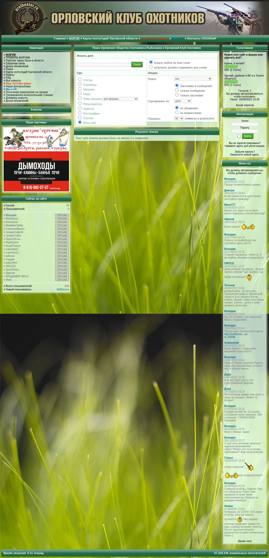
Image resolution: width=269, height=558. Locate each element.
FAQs (84, 94)
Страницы (87, 84)
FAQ (8, 77)
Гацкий (10, 259)
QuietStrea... (13, 269)
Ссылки (85, 118)
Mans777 (229, 204)
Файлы (10, 74)
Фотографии (89, 113)
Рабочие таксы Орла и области (25, 60)
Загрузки (86, 89)
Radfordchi (12, 242)
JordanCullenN (14, 232)
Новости (86, 108)
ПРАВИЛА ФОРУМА (18, 57)
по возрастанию (188, 112)
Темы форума (90, 98)
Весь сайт (87, 122)
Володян (11, 215)
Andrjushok (231, 342)
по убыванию (186, 108)
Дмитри (10, 273)
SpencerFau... (14, 239)
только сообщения (190, 90)
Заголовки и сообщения (193, 86)
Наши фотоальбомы (18, 86)
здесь (255, 154)
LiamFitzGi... (13, 252)
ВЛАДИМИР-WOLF (17, 276)
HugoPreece (13, 245)
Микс (9, 279)
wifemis (10, 256)
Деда (227, 374)
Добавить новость (17, 97)
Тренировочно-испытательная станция (29, 95)
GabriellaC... (13, 249)
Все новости (13, 80)
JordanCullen (13, 235)
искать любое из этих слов (169, 62)
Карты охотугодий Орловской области (29, 72)
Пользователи (90, 104)
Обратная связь (15, 63)
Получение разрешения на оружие (27, 92)
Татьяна (229, 285)
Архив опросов (245, 105)
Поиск (9, 69)
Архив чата (244, 541)
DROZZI (10, 266)
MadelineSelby (14, 225)
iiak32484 (11, 262)
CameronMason (15, 228)
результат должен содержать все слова (178, 67)
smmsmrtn (12, 222)
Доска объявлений (17, 66)
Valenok (229, 219)
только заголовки (189, 95)
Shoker (228, 506)
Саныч (228, 457)
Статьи (85, 80)
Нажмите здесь (234, 146)
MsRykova (12, 218)
